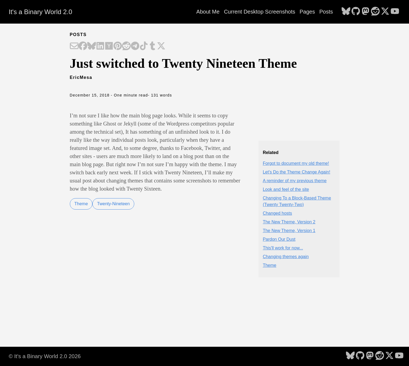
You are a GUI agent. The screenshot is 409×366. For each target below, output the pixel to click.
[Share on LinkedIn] (100, 46)
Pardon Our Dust (279, 239)
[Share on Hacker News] (109, 46)
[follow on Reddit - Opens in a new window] (375, 12)
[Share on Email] (74, 46)
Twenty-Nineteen (113, 203)
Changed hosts (277, 213)
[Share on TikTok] (143, 46)
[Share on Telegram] (135, 46)
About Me (208, 12)
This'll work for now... (283, 248)
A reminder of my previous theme (295, 180)
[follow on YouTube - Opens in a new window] (395, 12)
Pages (307, 12)
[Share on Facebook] (83, 46)
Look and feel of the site (286, 189)
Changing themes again (286, 256)
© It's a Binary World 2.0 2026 (45, 356)
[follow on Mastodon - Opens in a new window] (365, 12)
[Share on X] (161, 46)
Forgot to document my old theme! (296, 163)
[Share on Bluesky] (91, 46)
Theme (81, 203)
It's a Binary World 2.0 (40, 11)
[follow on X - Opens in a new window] (385, 12)
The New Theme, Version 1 (289, 230)
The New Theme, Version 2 (289, 222)
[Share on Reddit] (126, 46)
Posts (326, 12)
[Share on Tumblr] (152, 46)
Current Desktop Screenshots (259, 12)
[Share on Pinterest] (117, 46)
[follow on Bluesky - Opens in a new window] (346, 12)
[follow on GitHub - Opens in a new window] (355, 12)
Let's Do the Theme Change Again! (296, 172)
